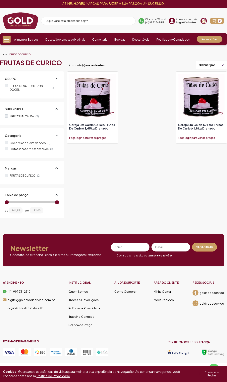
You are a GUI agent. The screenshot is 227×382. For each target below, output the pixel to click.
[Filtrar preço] (49, 210)
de (6, 210)
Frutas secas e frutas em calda (31, 149)
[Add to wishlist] (112, 113)
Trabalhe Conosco (81, 316)
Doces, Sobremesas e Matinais (65, 39)
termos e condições (160, 255)
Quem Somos (78, 291)
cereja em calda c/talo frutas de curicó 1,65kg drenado (92, 126)
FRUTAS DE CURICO (20, 54)
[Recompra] (203, 21)
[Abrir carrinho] (217, 21)
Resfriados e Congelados (173, 39)
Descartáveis (140, 39)
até (27, 210)
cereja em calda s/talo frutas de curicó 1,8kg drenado (200, 126)
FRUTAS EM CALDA (24, 116)
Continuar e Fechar (211, 374)
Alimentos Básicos (26, 39)
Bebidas (119, 39)
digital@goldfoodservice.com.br (29, 300)
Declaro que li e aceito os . (145, 255)
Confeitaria (99, 39)
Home (3, 54)
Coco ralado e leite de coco (30, 143)
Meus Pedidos (164, 300)
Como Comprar (125, 291)
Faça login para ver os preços (87, 137)
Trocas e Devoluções (84, 300)
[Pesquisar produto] (130, 21)
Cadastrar (204, 247)
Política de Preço (80, 325)
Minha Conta (162, 291)
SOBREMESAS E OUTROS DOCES (32, 87)
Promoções (209, 39)
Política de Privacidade (84, 308)
